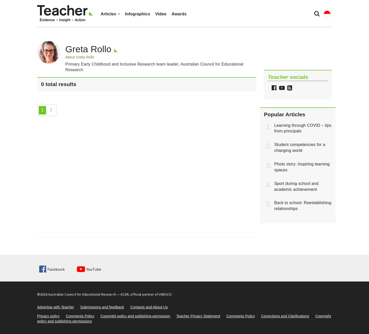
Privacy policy (48, 316)
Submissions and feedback (102, 307)
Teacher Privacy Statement (198, 316)
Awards (179, 14)
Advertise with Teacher (55, 307)
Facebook (51, 269)
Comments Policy (80, 316)
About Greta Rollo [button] (79, 57)
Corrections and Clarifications (285, 316)
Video (161, 14)
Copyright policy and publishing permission (135, 316)
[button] (289, 88)
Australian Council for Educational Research (82, 294)
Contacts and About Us (149, 307)
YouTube (89, 269)
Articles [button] (110, 14)
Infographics (137, 14)
